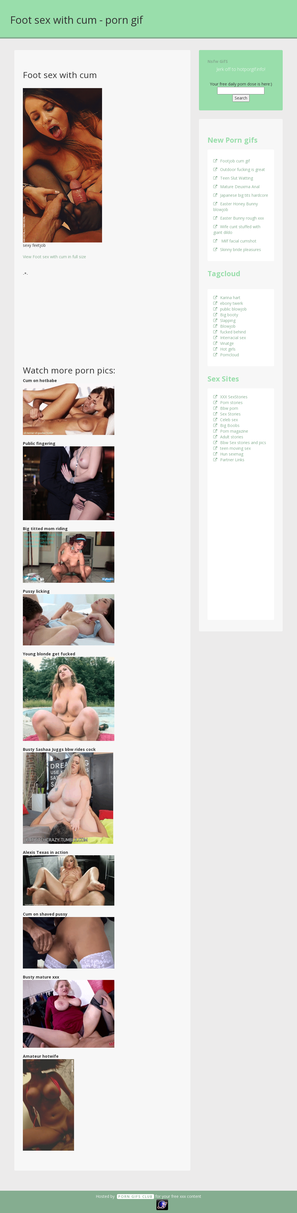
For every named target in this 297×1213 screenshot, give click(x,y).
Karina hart (226, 297)
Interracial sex (229, 337)
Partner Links (228, 459)
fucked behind (229, 332)
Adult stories (228, 437)
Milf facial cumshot (234, 241)
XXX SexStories (230, 396)
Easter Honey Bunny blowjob (235, 206)
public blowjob (230, 309)
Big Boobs (226, 425)
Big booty (225, 314)
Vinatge (223, 343)
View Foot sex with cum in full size (54, 256)
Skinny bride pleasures (237, 249)
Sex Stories (227, 414)
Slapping (224, 320)
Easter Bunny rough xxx (238, 218)
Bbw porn (225, 408)
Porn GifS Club (135, 1196)
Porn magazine (230, 431)
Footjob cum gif (231, 161)
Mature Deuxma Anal (236, 186)
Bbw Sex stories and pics (239, 442)
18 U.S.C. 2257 (142, 1204)
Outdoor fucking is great (239, 169)
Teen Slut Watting (233, 178)
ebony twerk (228, 303)
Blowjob (224, 326)
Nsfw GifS (218, 61)
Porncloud (226, 354)
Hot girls (224, 349)
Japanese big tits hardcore (240, 195)
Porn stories (228, 402)
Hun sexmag (228, 454)
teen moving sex (232, 448)
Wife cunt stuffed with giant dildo (236, 229)
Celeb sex (225, 419)
